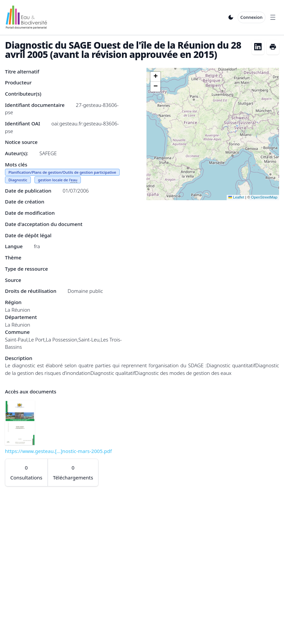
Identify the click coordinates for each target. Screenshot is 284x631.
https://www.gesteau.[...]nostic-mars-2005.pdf (58, 451)
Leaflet (236, 197)
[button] (155, 77)
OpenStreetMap (264, 197)
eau (74, 179)
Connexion (251, 17)
